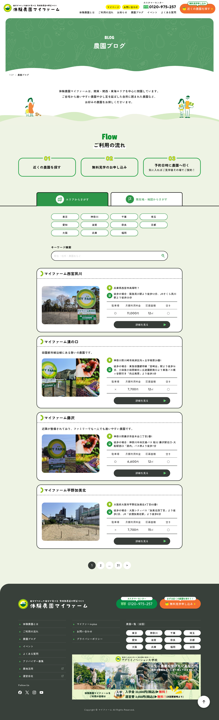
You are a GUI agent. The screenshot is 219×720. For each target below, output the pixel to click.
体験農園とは (87, 12)
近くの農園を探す (198, 9)
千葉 (173, 627)
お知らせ (122, 12)
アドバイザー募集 (33, 655)
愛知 (134, 634)
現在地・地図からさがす (152, 199)
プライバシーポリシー (90, 633)
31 (118, 559)
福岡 (173, 641)
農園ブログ (137, 12)
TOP (11, 74)
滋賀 (153, 634)
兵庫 (153, 641)
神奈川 (154, 627)
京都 (192, 634)
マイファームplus (87, 618)
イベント (152, 12)
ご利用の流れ (105, 12)
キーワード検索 (61, 241)
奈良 (173, 634)
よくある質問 (168, 12)
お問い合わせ (131, 7)
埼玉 (192, 627)
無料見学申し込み (181, 598)
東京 (134, 627)
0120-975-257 (140, 598)
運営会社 (28, 670)
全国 (192, 641)
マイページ (113, 7)
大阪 (134, 641)
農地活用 (28, 662)
